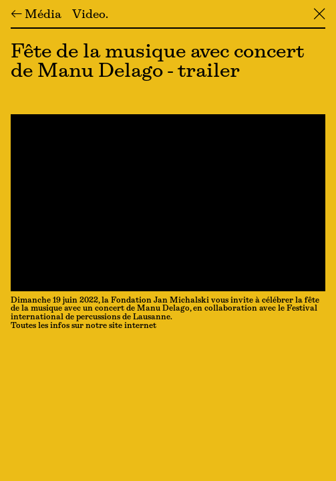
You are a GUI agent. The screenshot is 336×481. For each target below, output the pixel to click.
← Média (36, 15)
